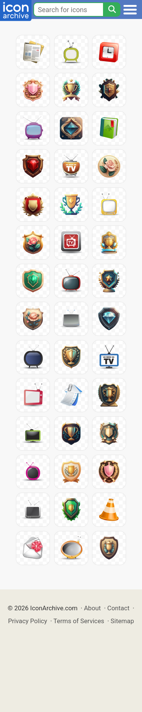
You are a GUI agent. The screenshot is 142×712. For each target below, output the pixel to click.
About (92, 608)
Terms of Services (78, 621)
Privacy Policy (27, 621)
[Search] (111, 9)
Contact (118, 608)
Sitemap (122, 621)
